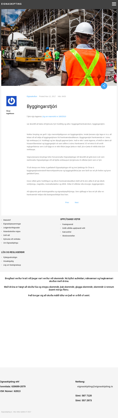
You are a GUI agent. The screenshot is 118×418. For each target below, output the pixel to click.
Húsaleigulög (8, 261)
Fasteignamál (67, 224)
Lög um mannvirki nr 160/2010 (53, 116)
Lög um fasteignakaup (12, 265)
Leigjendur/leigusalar (11, 228)
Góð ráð (6, 235)
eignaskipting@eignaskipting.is (95, 386)
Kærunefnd (66, 232)
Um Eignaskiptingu (10, 243)
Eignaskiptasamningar (12, 224)
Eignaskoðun (32, 96)
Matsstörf (7, 220)
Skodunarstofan (68, 236)
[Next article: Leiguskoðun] (76, 202)
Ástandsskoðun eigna (11, 231)
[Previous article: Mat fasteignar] (67, 202)
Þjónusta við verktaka (11, 239)
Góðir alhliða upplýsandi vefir (73, 228)
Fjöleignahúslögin (10, 257)
